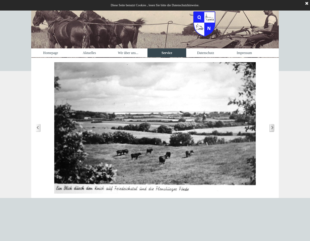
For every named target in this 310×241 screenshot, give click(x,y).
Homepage (50, 53)
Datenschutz (205, 53)
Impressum (244, 53)
